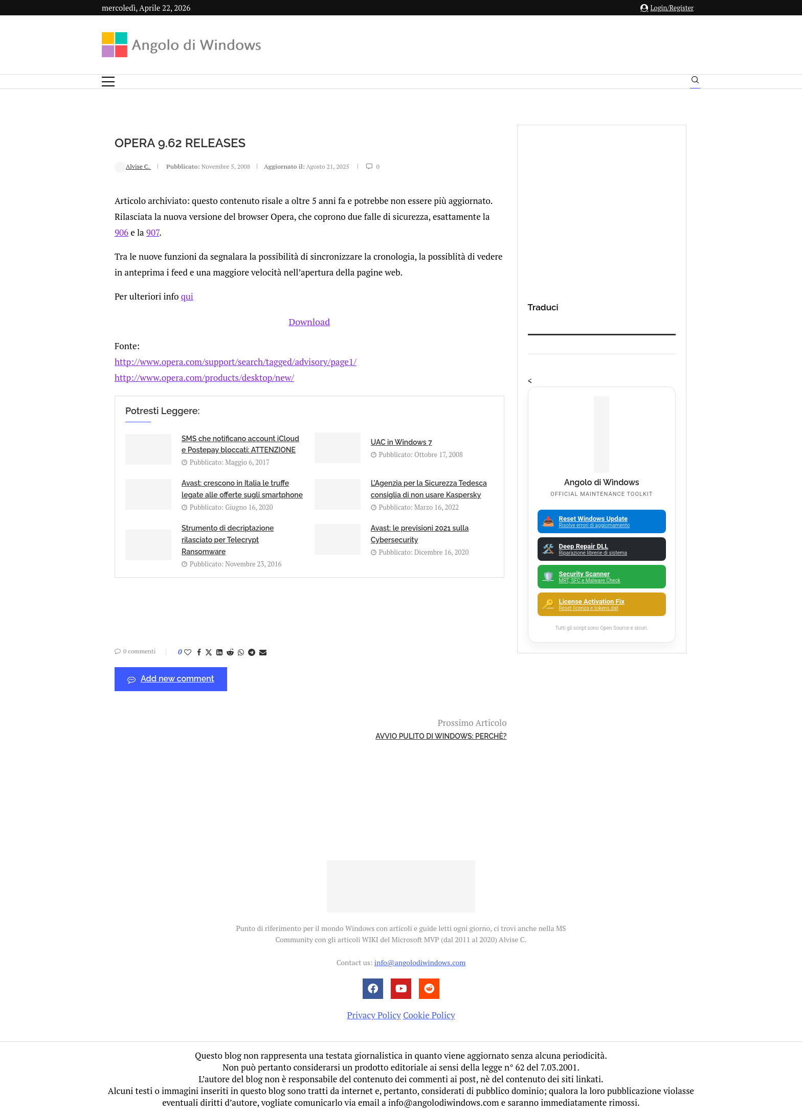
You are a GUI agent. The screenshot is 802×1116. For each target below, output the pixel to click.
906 (121, 232)
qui (187, 296)
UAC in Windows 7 (401, 441)
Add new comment (170, 678)
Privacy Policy (373, 1015)
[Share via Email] (262, 651)
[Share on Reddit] (230, 651)
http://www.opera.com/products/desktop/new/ (204, 376)
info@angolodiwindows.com (419, 962)
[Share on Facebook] (199, 651)
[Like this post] (187, 651)
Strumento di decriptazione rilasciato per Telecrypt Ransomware (228, 539)
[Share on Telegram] (251, 651)
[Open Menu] (108, 81)
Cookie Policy (429, 1015)
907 (152, 232)
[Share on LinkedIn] (219, 651)
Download (309, 321)
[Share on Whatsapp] (241, 651)
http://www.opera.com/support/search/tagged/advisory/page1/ (236, 361)
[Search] (695, 82)
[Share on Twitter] (208, 651)
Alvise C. (133, 166)
